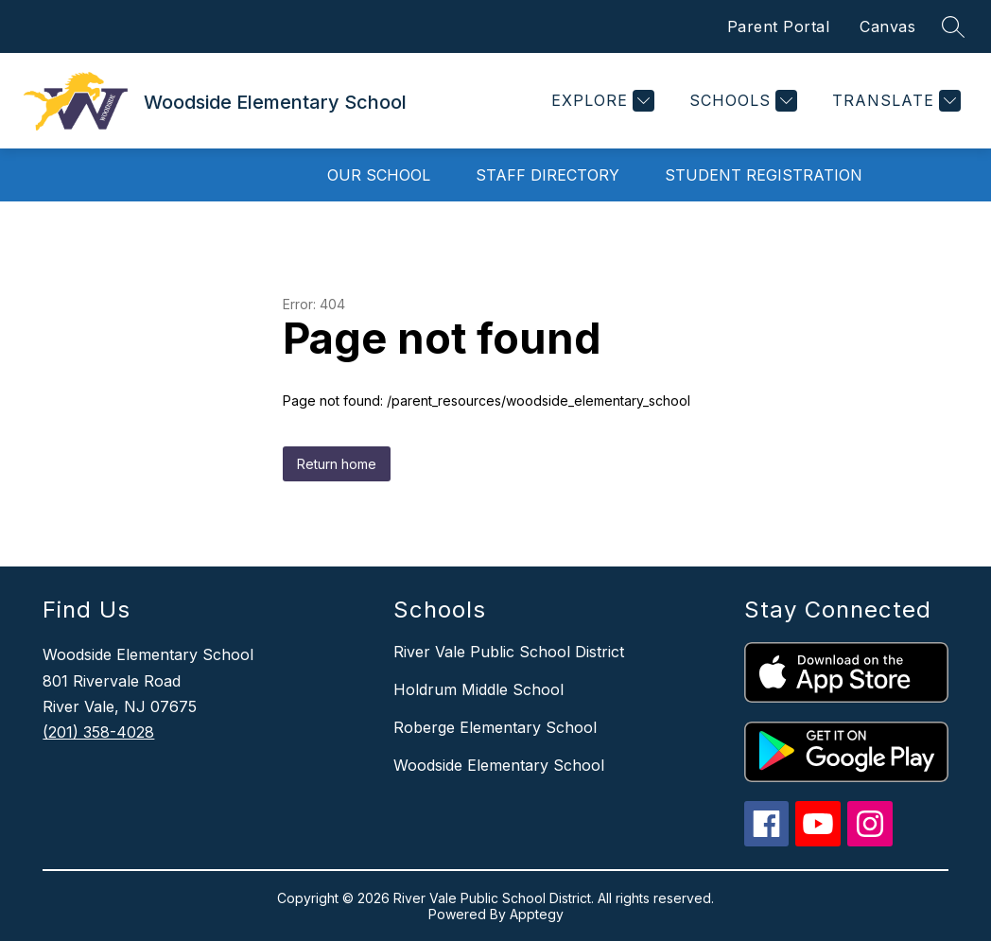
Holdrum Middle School (478, 689)
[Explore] (600, 101)
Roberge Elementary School (495, 727)
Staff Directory (547, 175)
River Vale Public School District (508, 651)
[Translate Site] (894, 101)
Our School (378, 175)
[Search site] (953, 26)
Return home (336, 464)
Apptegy (537, 914)
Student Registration (763, 175)
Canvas (887, 26)
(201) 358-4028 (98, 732)
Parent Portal (778, 26)
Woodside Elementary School (498, 765)
